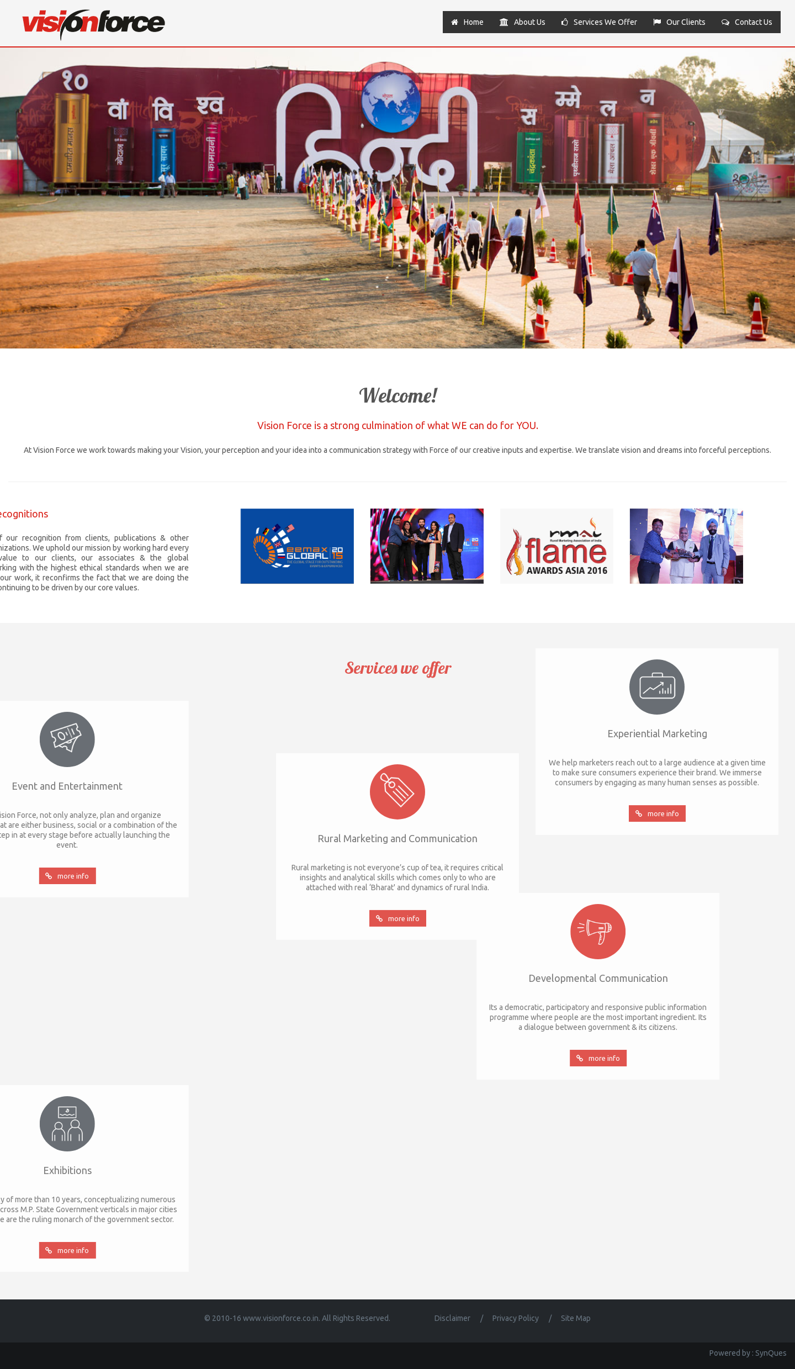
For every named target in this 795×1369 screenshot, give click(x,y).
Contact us (747, 22)
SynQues (771, 1353)
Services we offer (599, 22)
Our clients (679, 22)
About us (522, 22)
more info (398, 987)
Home (467, 22)
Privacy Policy (515, 1318)
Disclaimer (452, 1318)
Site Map (576, 1318)
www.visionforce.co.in (281, 1318)
